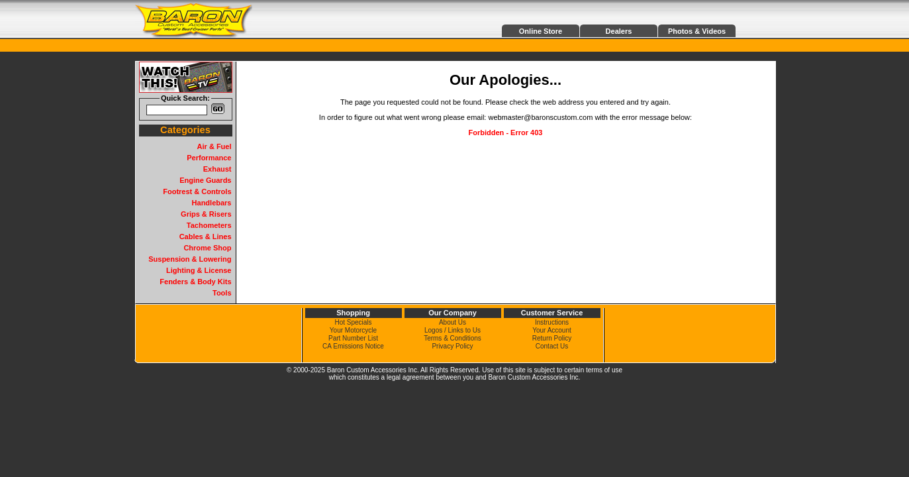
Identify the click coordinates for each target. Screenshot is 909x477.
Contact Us (552, 346)
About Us (452, 322)
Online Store (540, 31)
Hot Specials (352, 322)
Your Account (551, 330)
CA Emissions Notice (353, 346)
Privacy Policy (452, 346)
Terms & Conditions (452, 338)
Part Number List (353, 338)
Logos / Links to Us (452, 330)
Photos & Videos (697, 31)
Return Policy (551, 338)
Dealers (619, 31)
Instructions (552, 322)
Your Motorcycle (353, 330)
